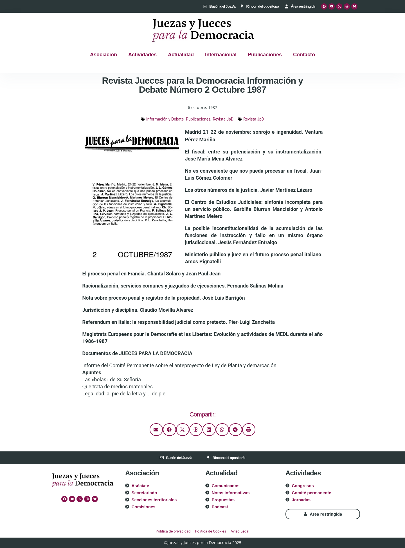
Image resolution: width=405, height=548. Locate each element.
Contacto (304, 54)
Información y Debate (165, 119)
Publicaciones (265, 54)
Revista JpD (223, 119)
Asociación (103, 54)
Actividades (142, 54)
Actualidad (181, 54)
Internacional (221, 54)
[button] (156, 429)
